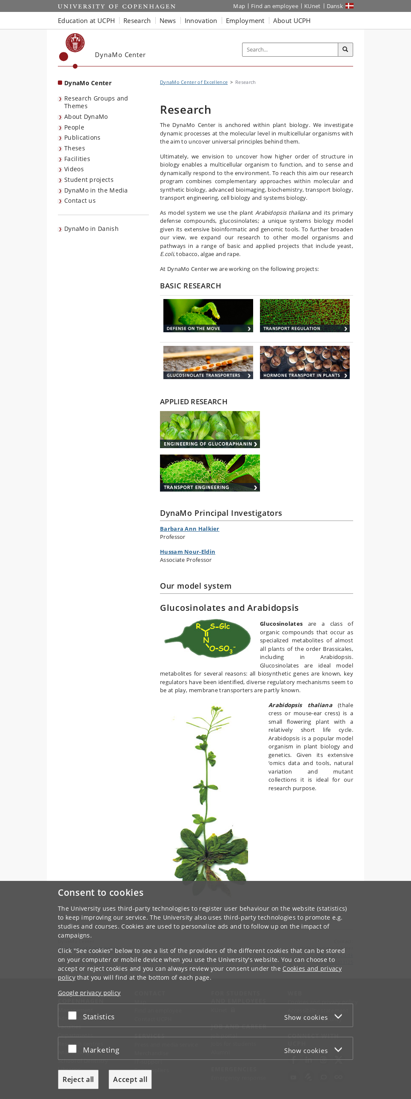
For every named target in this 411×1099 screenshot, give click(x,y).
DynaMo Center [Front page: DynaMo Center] (87, 83)
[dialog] (205, 990)
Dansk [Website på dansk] (335, 6)
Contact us (80, 200)
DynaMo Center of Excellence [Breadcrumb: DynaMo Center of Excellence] (194, 82)
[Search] (345, 50)
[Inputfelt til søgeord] (290, 50)
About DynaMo (86, 116)
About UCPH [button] (292, 20)
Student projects (89, 179)
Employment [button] (245, 20)
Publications (82, 137)
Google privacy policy (89, 993)
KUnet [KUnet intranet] (312, 6)
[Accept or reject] (74, 1015)
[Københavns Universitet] (72, 51)
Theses (74, 148)
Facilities (77, 159)
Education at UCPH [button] (86, 20)
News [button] (168, 20)
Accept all (130, 1079)
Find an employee (274, 6)
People (74, 127)
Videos (74, 169)
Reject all (78, 1079)
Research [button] (137, 20)
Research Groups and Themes (96, 102)
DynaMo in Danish (91, 228)
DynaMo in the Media (96, 190)
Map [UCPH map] (239, 6)
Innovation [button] (201, 20)
